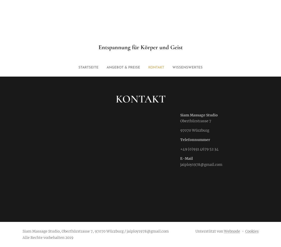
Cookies (252, 231)
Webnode (232, 231)
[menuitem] (130, 67)
